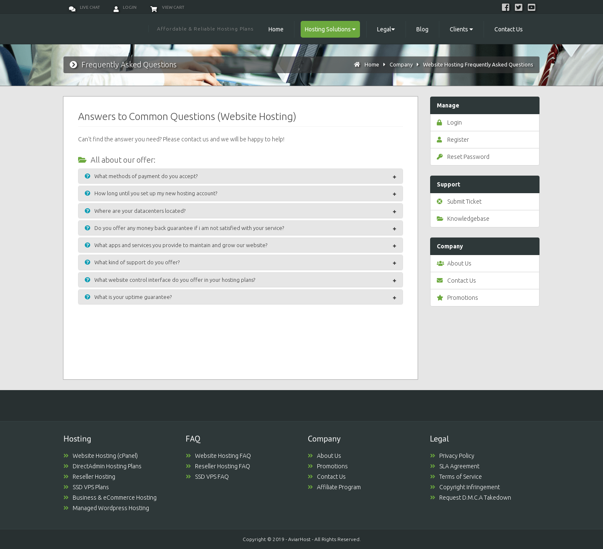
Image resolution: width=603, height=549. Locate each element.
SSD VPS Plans (86, 487)
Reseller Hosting (89, 476)
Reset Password (463, 156)
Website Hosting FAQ (218, 455)
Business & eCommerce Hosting (110, 497)
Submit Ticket (459, 201)
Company (401, 64)
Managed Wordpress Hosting (106, 508)
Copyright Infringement (465, 487)
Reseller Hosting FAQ (218, 466)
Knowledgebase (463, 218)
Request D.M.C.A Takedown (470, 497)
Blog (422, 29)
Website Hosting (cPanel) (100, 455)
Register (453, 139)
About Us (454, 263)
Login (125, 7)
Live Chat (84, 7)
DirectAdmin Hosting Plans (102, 466)
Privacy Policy (452, 455)
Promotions (457, 297)
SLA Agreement (454, 466)
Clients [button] (461, 29)
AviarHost (299, 539)
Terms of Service (456, 476)
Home (276, 29)
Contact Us (508, 29)
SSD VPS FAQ (207, 476)
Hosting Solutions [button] (330, 29)
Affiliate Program (334, 487)
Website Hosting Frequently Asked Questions (478, 64)
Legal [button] (386, 29)
